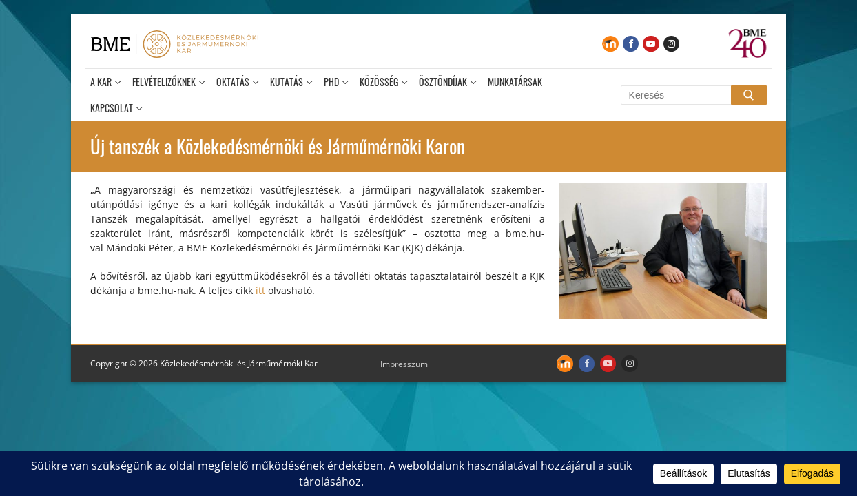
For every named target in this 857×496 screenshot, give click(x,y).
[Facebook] (631, 44)
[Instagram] (671, 44)
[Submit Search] (749, 95)
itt (260, 290)
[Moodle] (610, 44)
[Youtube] (651, 44)
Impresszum (404, 364)
